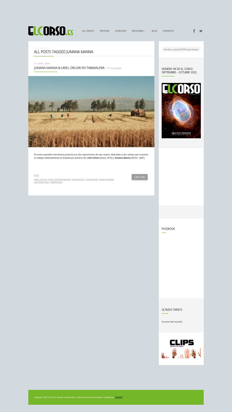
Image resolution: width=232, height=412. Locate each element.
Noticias (104, 31)
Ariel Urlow (40, 180)
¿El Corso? (88, 31)
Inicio (36, 48)
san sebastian (41, 182)
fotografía (91, 180)
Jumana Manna (106, 180)
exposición (78, 180)
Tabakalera (56, 182)
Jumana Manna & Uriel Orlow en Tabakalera (69, 68)
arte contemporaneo (59, 180)
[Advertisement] (116, 11)
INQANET (119, 397)
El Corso (116, 68)
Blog (154, 31)
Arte (36, 175)
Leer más (139, 177)
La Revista (120, 31)
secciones (138, 31)
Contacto (168, 31)
